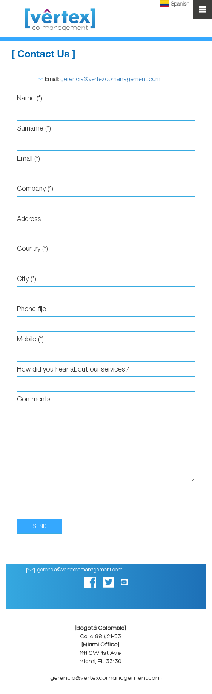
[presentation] (74, 498)
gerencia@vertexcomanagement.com (110, 78)
